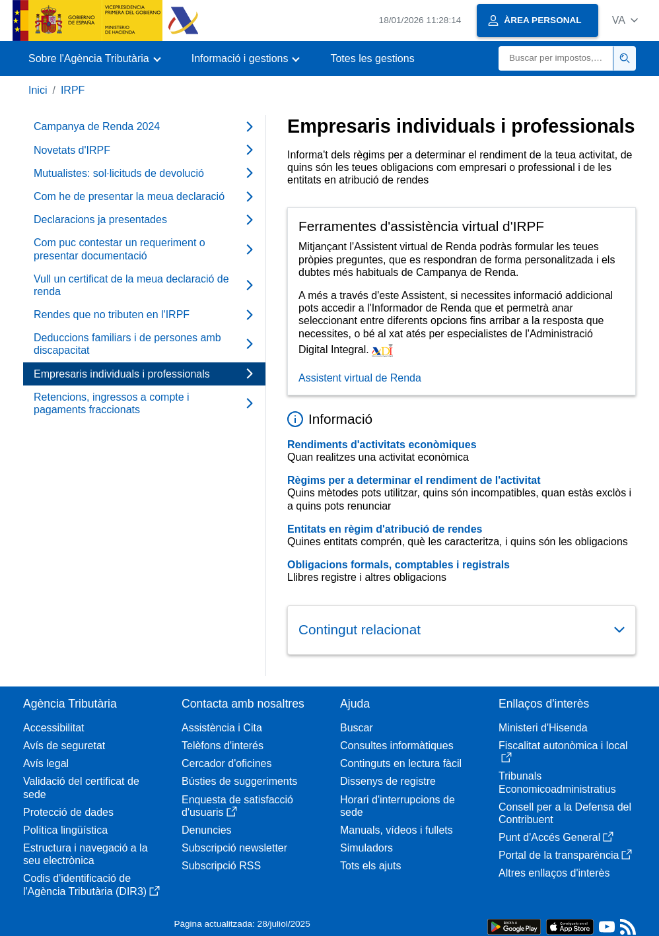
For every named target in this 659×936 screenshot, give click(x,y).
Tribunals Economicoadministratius (557, 782)
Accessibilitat (53, 727)
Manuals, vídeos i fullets (396, 830)
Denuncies (207, 830)
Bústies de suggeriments (239, 781)
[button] (625, 20)
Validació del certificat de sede (81, 787)
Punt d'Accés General (556, 837)
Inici (37, 90)
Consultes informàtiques (397, 745)
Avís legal (46, 763)
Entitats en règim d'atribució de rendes (384, 529)
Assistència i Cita (222, 727)
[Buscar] (556, 58)
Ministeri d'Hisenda (543, 727)
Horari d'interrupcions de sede (397, 806)
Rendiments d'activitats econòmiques (382, 444)
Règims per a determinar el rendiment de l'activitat (413, 480)
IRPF (73, 90)
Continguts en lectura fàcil (401, 763)
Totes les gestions (372, 58)
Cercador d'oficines (226, 763)
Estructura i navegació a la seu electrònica (85, 854)
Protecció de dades (68, 812)
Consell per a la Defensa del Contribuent (565, 813)
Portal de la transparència (565, 855)
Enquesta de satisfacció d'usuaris (237, 806)
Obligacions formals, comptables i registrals (398, 564)
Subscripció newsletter (234, 847)
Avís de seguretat (64, 745)
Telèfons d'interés (222, 745)
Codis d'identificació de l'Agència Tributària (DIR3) (91, 884)
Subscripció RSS (221, 865)
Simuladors (366, 847)
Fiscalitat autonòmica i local (563, 751)
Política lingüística (65, 830)
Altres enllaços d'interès (554, 873)
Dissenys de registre (388, 781)
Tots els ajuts (370, 865)
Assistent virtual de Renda (359, 378)
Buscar (356, 727)
